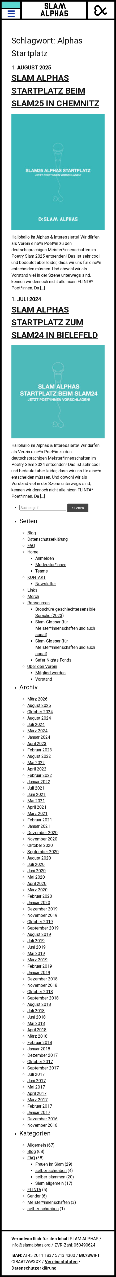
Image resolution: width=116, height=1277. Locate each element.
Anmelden (44, 558)
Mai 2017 (36, 1087)
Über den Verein (42, 666)
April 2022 (36, 769)
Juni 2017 (36, 1080)
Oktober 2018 (40, 991)
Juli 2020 (36, 864)
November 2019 (42, 915)
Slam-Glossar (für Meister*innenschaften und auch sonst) (65, 628)
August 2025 (39, 705)
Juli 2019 (36, 940)
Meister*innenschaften (48, 1202)
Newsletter (45, 583)
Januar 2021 (38, 826)
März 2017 (37, 1099)
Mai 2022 (36, 762)
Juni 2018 (36, 1017)
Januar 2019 (38, 972)
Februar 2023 (39, 749)
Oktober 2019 (40, 921)
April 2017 (36, 1093)
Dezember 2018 (42, 978)
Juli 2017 (36, 1074)
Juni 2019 (36, 947)
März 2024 (37, 730)
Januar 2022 (38, 781)
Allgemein (36, 1145)
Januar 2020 (38, 902)
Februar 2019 (39, 966)
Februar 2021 (39, 819)
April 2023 (36, 743)
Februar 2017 (39, 1106)
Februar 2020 (39, 896)
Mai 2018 (36, 1023)
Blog (31, 532)
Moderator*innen (50, 564)
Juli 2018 (36, 1010)
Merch (33, 596)
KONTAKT (36, 577)
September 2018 (43, 998)
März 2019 (37, 959)
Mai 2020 (36, 877)
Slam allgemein (49, 1183)
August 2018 (39, 1004)
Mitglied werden (50, 672)
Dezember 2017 (42, 1055)
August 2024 (39, 718)
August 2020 (39, 858)
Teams (41, 571)
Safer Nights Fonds (53, 660)
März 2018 (37, 1036)
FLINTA (34, 1189)
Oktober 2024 (40, 711)
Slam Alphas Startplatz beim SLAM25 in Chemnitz (55, 90)
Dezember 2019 (42, 908)
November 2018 (42, 985)
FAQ (31, 545)
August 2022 (39, 756)
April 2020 (36, 883)
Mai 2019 (36, 953)
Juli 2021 (36, 788)
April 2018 (36, 1029)
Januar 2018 (38, 1048)
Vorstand (43, 679)
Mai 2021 (36, 800)
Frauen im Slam (49, 1164)
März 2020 (37, 889)
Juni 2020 (36, 870)
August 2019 (39, 934)
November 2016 (42, 1125)
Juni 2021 (36, 794)
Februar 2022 (39, 775)
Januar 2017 (38, 1112)
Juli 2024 (36, 724)
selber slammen (50, 1176)
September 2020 (43, 851)
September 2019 (43, 928)
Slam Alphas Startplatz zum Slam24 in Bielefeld (54, 322)
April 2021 (36, 807)
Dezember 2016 (42, 1118)
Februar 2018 (39, 1042)
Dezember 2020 (42, 832)
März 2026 (37, 699)
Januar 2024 (38, 737)
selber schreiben (51, 1170)
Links (32, 590)
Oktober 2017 (40, 1061)
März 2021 (37, 813)
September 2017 (43, 1068)
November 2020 (42, 839)
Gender (34, 1196)
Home (32, 551)
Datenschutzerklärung (47, 539)
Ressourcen (38, 602)
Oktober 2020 (40, 845)
